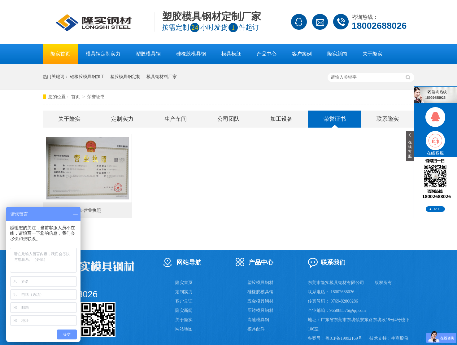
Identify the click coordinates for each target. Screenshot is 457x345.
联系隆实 (387, 119)
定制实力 (122, 119)
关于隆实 (372, 53)
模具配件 (256, 329)
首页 (76, 96)
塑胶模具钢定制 (125, 76)
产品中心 (266, 53)
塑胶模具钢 (148, 53)
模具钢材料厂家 (161, 76)
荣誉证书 (96, 96)
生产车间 (175, 119)
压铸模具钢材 (260, 310)
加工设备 (281, 119)
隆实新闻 (337, 53)
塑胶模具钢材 (260, 282)
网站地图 (184, 329)
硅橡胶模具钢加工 (87, 76)
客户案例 (302, 53)
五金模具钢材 (260, 301)
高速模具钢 (258, 319)
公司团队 (228, 119)
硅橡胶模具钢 (191, 53)
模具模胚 (231, 53)
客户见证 (184, 301)
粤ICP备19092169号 (343, 338)
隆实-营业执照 (87, 210)
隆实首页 (60, 53)
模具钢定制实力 (103, 53)
